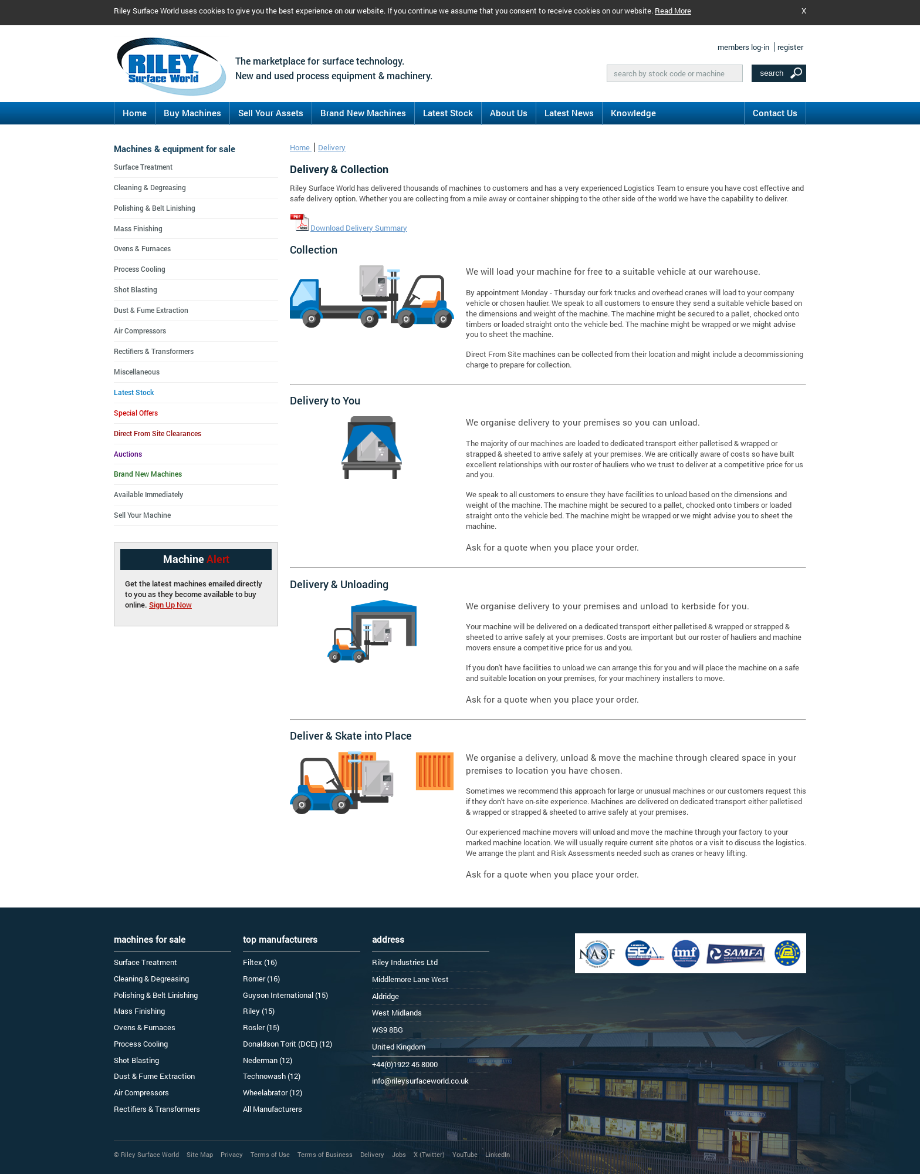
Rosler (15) (261, 1027)
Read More (673, 10)
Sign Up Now (170, 604)
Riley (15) (259, 1011)
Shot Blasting (135, 289)
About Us (508, 113)
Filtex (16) (260, 962)
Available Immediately (148, 494)
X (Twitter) (429, 1154)
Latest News (569, 113)
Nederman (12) (267, 1060)
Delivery (332, 147)
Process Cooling (139, 269)
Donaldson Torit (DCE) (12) (287, 1043)
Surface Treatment (143, 166)
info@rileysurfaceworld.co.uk (420, 1080)
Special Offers (136, 412)
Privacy (232, 1154)
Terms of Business (325, 1154)
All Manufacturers (272, 1109)
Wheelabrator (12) (272, 1092)
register (790, 47)
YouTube (465, 1154)
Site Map (200, 1154)
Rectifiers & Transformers (154, 351)
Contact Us (775, 113)
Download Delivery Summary (358, 227)
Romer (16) (261, 978)
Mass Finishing (138, 228)
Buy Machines (192, 113)
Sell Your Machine (142, 514)
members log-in (743, 47)
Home (135, 113)
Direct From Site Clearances (157, 433)
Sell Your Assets (270, 113)
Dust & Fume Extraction (151, 310)
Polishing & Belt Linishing (154, 207)
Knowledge (633, 113)
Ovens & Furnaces (142, 248)
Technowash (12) (271, 1076)
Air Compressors (140, 330)
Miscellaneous (137, 371)
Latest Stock (448, 113)
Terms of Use (270, 1154)
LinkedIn (497, 1154)
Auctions (128, 453)
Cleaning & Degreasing (150, 187)
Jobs (399, 1154)
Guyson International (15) (285, 995)
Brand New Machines (363, 113)
